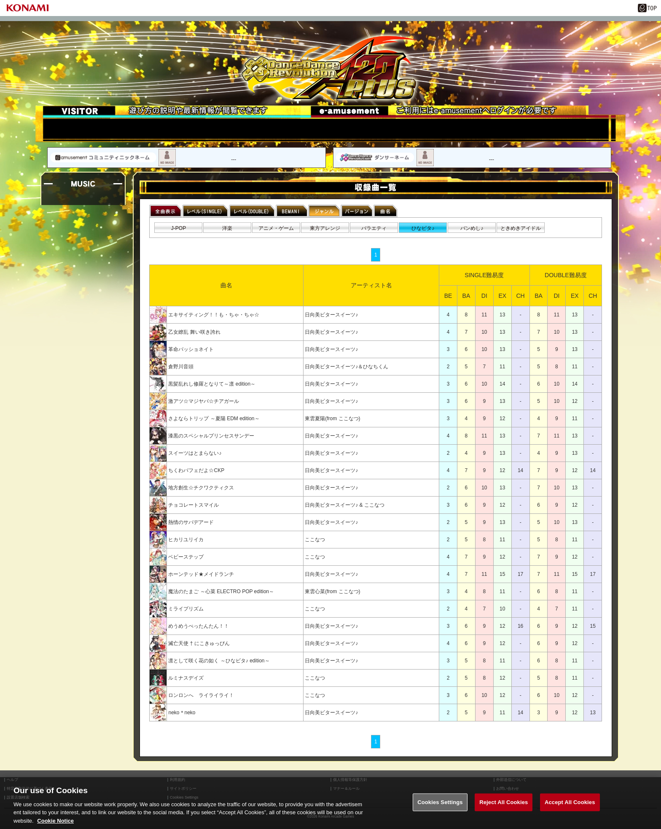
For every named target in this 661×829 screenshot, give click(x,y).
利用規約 (177, 780)
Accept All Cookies (570, 810)
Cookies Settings (440, 810)
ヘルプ (12, 780)
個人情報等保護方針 (350, 780)
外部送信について (511, 780)
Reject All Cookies (503, 810)
